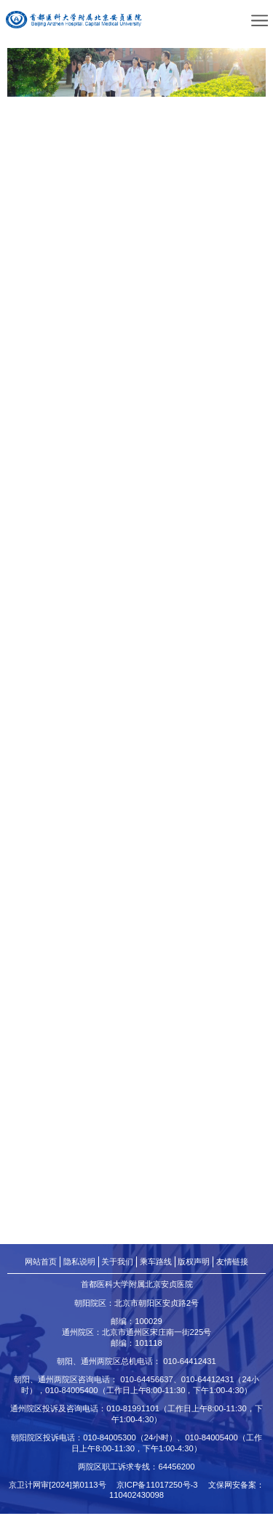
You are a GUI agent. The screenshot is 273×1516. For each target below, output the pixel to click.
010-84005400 (71, 1392)
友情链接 (232, 1263)
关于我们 (117, 1263)
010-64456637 (146, 1381)
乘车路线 (156, 1263)
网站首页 (41, 1263)
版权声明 (194, 1263)
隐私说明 (79, 1263)
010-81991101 (132, 1410)
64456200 (176, 1468)
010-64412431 (189, 1363)
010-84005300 (109, 1439)
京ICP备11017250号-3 (161, 1487)
